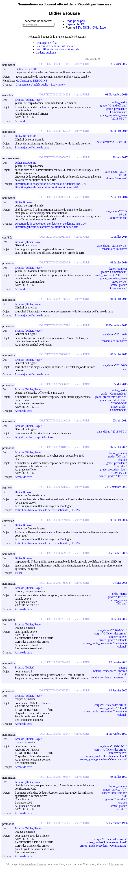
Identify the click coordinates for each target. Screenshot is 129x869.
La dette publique (46, 52)
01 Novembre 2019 (116, 94)
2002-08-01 (119, 630)
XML (95, 27)
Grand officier (118, 105)
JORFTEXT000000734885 (54, 823)
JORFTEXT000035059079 (54, 157)
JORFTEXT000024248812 (54, 420)
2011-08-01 (119, 431)
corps (97, 633)
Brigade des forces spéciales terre (34, 437)
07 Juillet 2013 (119, 354)
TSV (78, 27)
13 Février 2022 (118, 63)
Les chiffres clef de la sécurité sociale (57, 49)
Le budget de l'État (47, 42)
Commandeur (118, 112)
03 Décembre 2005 (117, 553)
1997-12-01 (119, 746)
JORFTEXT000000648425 (54, 486)
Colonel (121, 640)
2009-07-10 (119, 281)
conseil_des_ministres (114, 248)
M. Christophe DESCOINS (33, 80)
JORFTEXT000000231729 (54, 619)
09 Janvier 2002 (118, 690)
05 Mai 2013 (120, 384)
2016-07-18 (123, 213)
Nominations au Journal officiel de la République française (64, 4)
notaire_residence (103, 670)
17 (124, 789)
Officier (121, 275)
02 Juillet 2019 (119, 130)
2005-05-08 (119, 403)
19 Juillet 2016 (119, 236)
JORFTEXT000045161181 (54, 63)
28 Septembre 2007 (116, 486)
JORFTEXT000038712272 (54, 130)
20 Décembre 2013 (117, 325)
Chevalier (120, 466)
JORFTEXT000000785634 (54, 582)
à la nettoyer (116, 864)
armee (112, 636)
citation (122, 459)
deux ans (121, 178)
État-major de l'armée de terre (32, 147)
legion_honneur (118, 268)
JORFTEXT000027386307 (54, 384)
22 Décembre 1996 (117, 823)
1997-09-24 (119, 472)
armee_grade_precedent (97, 643)
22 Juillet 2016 (119, 197)
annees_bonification (113, 792)
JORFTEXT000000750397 (54, 776)
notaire (123, 667)
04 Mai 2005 (120, 582)
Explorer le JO (75, 24)
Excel (102, 27)
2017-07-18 (123, 173)
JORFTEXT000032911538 (54, 236)
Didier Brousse (25, 202)
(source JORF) (81, 63)
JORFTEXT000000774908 (54, 662)
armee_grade (117, 284)
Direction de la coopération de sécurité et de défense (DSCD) (50, 184)
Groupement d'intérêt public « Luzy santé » (40, 84)
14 (124, 796)
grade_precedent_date (112, 115)
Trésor (18, 572)
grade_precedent (115, 108)
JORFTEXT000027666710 (54, 354)
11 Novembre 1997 (116, 733)
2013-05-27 (119, 118)
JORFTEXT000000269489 (54, 519)
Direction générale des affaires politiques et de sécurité (46, 187)
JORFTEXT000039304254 (54, 94)
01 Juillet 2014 (119, 298)
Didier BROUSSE (28, 69)
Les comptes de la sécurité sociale (55, 46)
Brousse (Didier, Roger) (30, 99)
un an (122, 217)
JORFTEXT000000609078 (54, 553)
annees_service (111, 789)
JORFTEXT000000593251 (54, 690)
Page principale (76, 21)
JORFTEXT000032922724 (54, 197)
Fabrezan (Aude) (121, 672)
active (122, 636)
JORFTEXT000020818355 (54, 447)
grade (103, 105)
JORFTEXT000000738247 (54, 733)
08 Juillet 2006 (119, 519)
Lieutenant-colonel (120, 645)
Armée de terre (23, 121)
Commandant (118, 759)
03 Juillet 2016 (119, 262)
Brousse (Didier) (26, 667)
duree (109, 178)
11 (124, 680)
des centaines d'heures (33, 864)
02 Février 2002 (118, 662)
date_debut (103, 141)
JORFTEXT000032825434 (54, 262)
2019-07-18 (119, 141)
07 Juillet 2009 (119, 447)
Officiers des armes (114, 633)
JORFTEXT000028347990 (54, 325)
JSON (86, 27)
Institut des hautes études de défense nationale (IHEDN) (47, 510)
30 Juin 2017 (120, 157)
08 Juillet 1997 (119, 776)
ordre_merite (119, 102)
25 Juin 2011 (120, 420)
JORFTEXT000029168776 (54, 298)
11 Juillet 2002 (119, 619)
